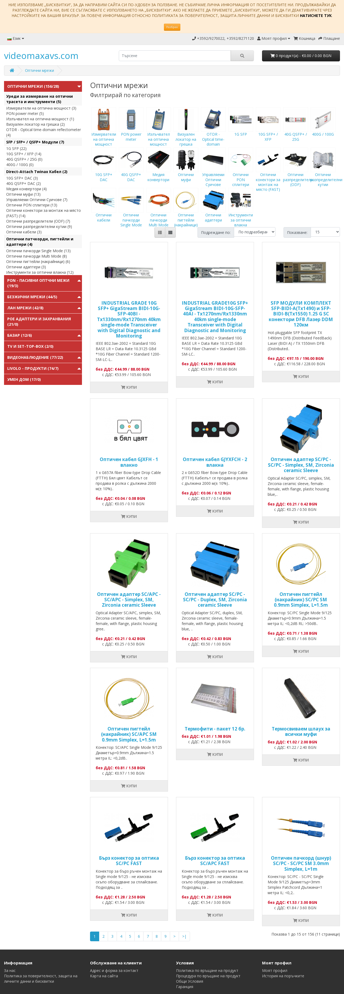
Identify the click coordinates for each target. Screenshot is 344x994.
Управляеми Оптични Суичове (213, 172)
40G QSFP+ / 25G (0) (24, 159)
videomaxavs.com (41, 56)
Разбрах (172, 27)
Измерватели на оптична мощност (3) (41, 108)
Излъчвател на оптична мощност (158, 132)
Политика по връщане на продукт (207, 970)
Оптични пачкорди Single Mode (131, 212)
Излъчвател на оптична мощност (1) (40, 118)
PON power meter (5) (25, 113)
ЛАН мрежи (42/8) (25, 307)
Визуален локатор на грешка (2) (35, 124)
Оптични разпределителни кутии (326, 172)
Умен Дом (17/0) (24, 379)
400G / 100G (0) (20, 164)
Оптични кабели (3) (24, 231)
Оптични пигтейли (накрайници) (186, 212)
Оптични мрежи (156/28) (33, 86)
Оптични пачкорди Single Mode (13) (38, 250)
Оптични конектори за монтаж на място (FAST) (268, 174)
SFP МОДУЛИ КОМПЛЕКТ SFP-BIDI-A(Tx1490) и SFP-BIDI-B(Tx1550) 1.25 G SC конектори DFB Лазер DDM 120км (301, 314)
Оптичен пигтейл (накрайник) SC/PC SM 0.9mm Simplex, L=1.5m (301, 599)
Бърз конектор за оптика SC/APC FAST (215, 860)
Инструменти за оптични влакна (240, 212)
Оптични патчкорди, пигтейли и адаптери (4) (39, 241)
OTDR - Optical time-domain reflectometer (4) (43, 132)
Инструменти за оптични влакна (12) (40, 272)
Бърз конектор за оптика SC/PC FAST (129, 860)
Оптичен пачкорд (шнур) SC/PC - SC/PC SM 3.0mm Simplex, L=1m (301, 863)
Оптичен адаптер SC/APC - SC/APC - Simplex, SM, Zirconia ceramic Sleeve (129, 599)
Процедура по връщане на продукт (208, 975)
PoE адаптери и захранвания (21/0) (39, 321)
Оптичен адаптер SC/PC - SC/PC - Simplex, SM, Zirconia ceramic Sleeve (301, 464)
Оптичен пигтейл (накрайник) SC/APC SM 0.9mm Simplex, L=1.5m (129, 734)
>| (184, 936)
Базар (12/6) (19, 335)
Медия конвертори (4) (26, 188)
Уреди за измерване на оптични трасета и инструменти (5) (39, 99)
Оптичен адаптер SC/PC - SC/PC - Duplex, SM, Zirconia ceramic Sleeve (215, 599)
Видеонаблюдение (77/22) (35, 357)
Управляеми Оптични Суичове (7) (36, 199)
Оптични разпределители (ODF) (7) (38, 221)
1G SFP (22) (16, 148)
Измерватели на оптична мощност (103, 132)
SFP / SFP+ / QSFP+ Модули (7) (35, 142)
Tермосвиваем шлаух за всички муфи (301, 731)
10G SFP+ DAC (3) (22, 178)
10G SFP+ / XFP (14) (23, 153)
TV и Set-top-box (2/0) (30, 346)
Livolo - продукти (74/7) (33, 368)
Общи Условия (189, 981)
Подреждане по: (216, 232)
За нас (10, 970)
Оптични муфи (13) (23, 194)
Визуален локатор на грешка (186, 132)
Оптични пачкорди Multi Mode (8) (36, 256)
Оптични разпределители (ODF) (298, 172)
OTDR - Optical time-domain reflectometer (213, 134)
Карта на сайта (104, 975)
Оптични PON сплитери (240, 172)
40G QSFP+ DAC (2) (23, 183)
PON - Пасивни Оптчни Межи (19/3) (38, 283)
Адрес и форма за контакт (114, 970)
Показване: (297, 232)
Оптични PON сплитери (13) (31, 205)
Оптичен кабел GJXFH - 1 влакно (129, 462)
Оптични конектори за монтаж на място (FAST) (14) (43, 213)
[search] (175, 55)
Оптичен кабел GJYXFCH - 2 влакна (215, 462)
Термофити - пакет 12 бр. (215, 729)
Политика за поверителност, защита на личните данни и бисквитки (40, 978)
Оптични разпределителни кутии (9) (39, 226)
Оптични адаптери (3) (26, 266)
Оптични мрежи (39, 70)
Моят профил (274, 970)
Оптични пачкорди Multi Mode (158, 212)
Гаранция (184, 986)
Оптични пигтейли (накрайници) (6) (38, 261)
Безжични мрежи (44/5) (32, 296)
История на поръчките (283, 975)
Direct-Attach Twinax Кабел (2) (36, 171)
